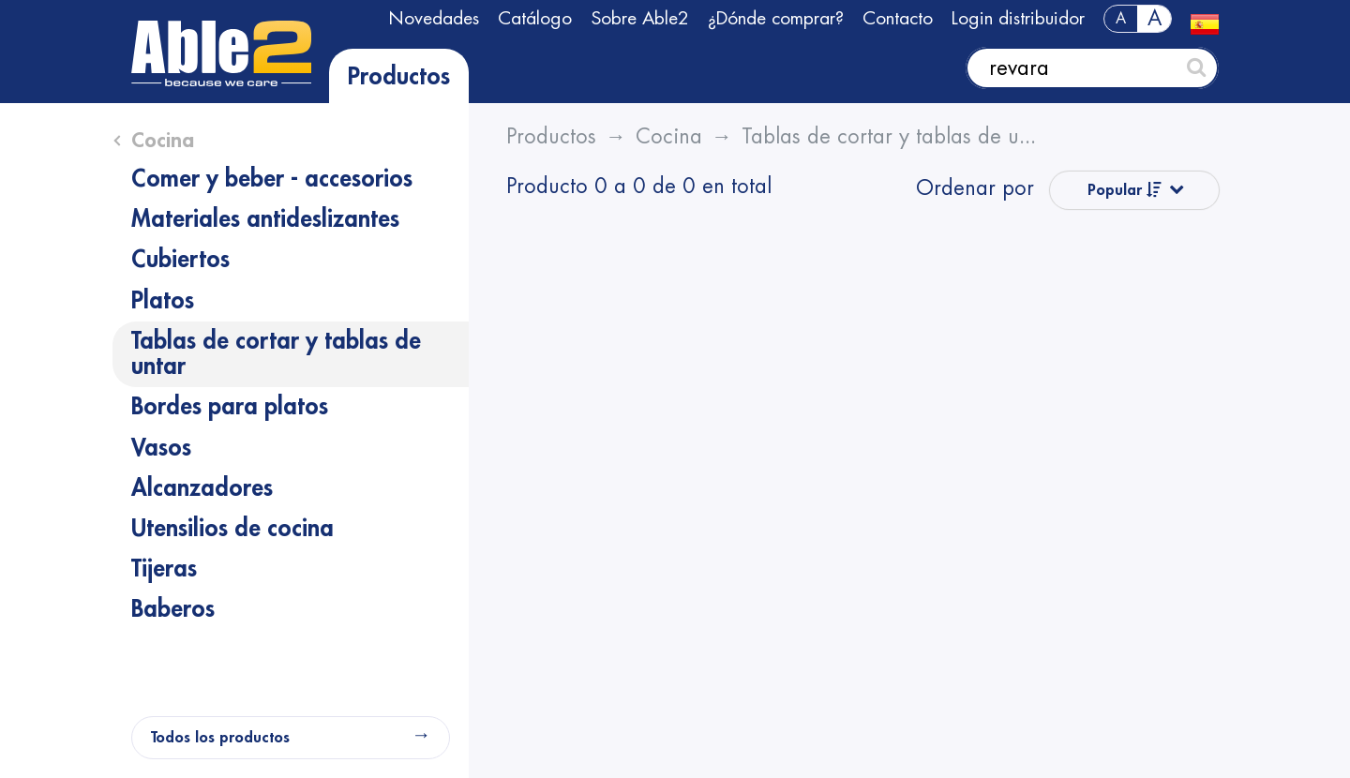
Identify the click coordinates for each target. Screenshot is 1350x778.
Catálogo (535, 18)
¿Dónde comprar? (776, 18)
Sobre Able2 (640, 18)
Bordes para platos (229, 407)
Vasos (161, 448)
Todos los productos (220, 737)
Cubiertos (180, 259)
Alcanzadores (202, 488)
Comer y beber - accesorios (271, 179)
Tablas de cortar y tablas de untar (276, 354)
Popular (1125, 190)
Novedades (433, 18)
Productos (399, 77)
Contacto (897, 18)
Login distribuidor (1018, 18)
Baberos (173, 609)
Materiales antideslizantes (265, 219)
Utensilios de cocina (232, 528)
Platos (162, 301)
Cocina (162, 140)
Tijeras (164, 569)
